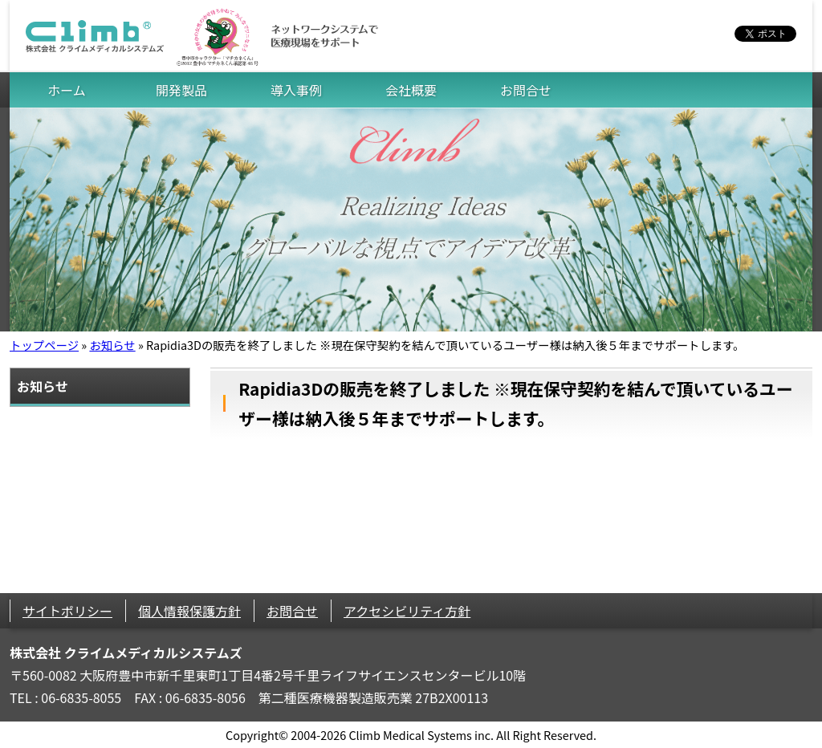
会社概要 (411, 90)
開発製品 (181, 90)
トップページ (44, 344)
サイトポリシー (67, 610)
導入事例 (296, 90)
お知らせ (112, 344)
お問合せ (525, 90)
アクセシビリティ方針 (407, 610)
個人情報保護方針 (189, 610)
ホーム (66, 90)
